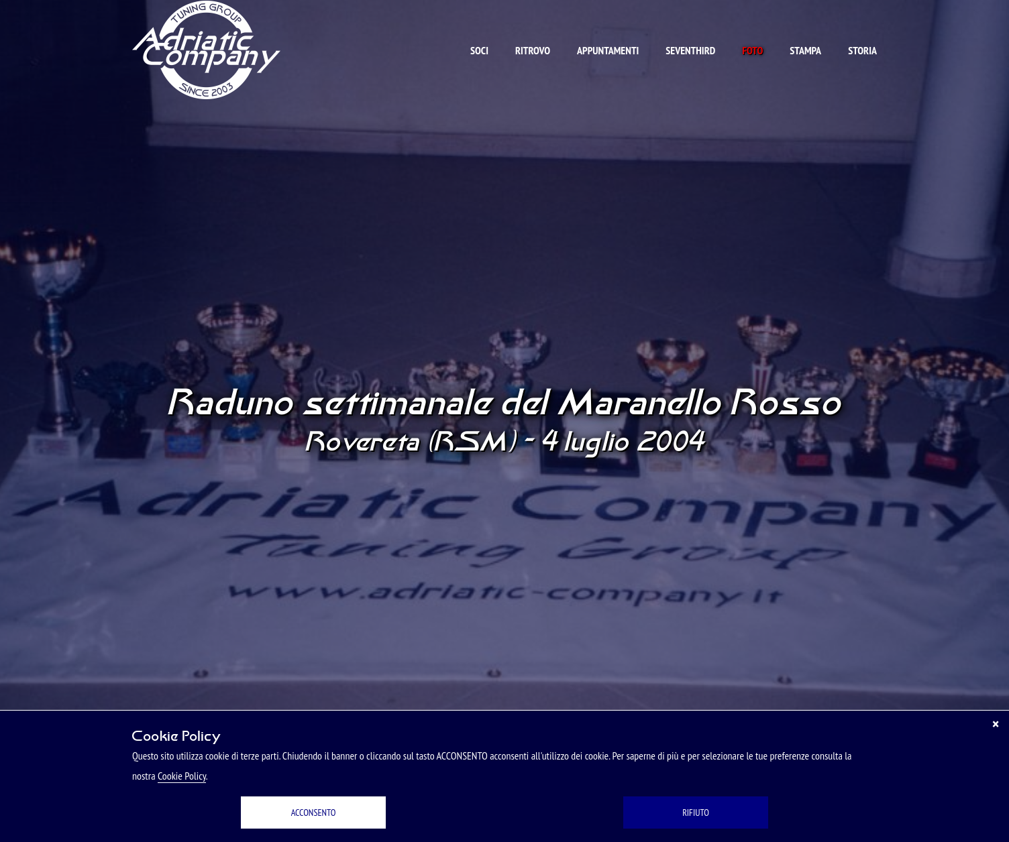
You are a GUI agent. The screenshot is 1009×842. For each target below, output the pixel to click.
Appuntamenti (608, 50)
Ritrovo (532, 50)
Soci (479, 50)
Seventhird (690, 50)
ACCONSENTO (313, 812)
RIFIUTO (695, 812)
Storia (862, 50)
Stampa (805, 50)
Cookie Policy (182, 775)
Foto (752, 50)
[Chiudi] (995, 724)
